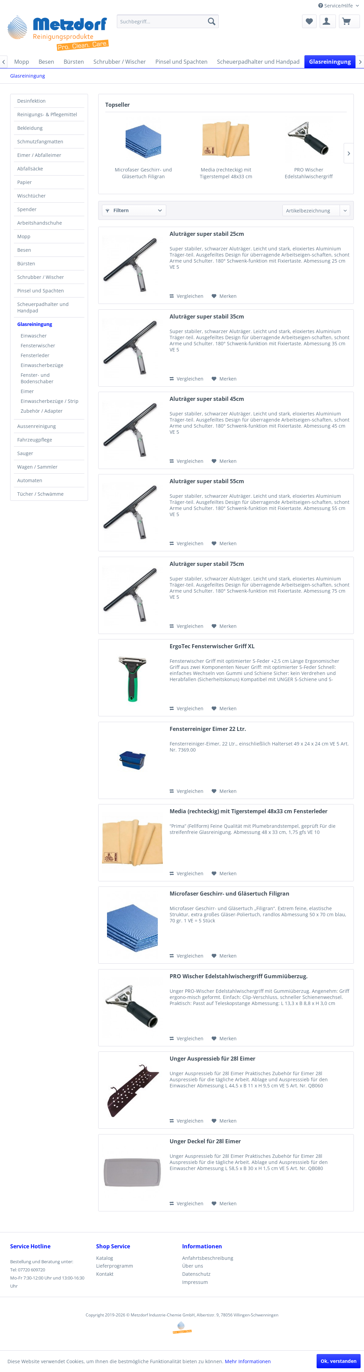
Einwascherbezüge (42, 365)
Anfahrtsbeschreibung (207, 1258)
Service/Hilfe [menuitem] (336, 5)
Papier (24, 182)
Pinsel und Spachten (40, 290)
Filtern (117, 210)
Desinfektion (31, 101)
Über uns (192, 1266)
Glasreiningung (34, 324)
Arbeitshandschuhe (39, 223)
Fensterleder (35, 355)
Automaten (29, 480)
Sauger (25, 453)
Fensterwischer (38, 345)
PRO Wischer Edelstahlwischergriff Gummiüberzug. (309, 173)
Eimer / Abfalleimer (39, 155)
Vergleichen (187, 296)
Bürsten (26, 263)
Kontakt (104, 1274)
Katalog (104, 1258)
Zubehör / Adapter (42, 411)
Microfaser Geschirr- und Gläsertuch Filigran (143, 173)
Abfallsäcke (30, 168)
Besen (24, 250)
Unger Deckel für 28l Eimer (205, 1141)
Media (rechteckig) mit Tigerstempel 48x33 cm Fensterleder (226, 173)
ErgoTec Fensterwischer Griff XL (212, 646)
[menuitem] (168, 21)
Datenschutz (196, 1274)
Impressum (195, 1282)
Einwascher (34, 335)
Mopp (23, 236)
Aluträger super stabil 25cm (207, 234)
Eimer (27, 391)
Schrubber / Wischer (40, 277)
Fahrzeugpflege (34, 439)
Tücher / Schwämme (40, 494)
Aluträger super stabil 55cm (207, 481)
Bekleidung (30, 128)
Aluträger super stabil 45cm (207, 399)
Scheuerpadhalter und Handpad (43, 307)
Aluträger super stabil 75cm (207, 564)
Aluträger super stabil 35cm (207, 316)
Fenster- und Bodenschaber (37, 378)
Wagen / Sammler (37, 467)
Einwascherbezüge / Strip (50, 401)
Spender (27, 209)
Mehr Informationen (248, 1361)
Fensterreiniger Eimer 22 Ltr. (208, 729)
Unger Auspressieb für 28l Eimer (212, 1058)
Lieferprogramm (114, 1266)
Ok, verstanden (339, 1361)
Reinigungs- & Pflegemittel (47, 114)
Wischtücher (31, 195)
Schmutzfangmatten (40, 141)
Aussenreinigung (36, 426)
